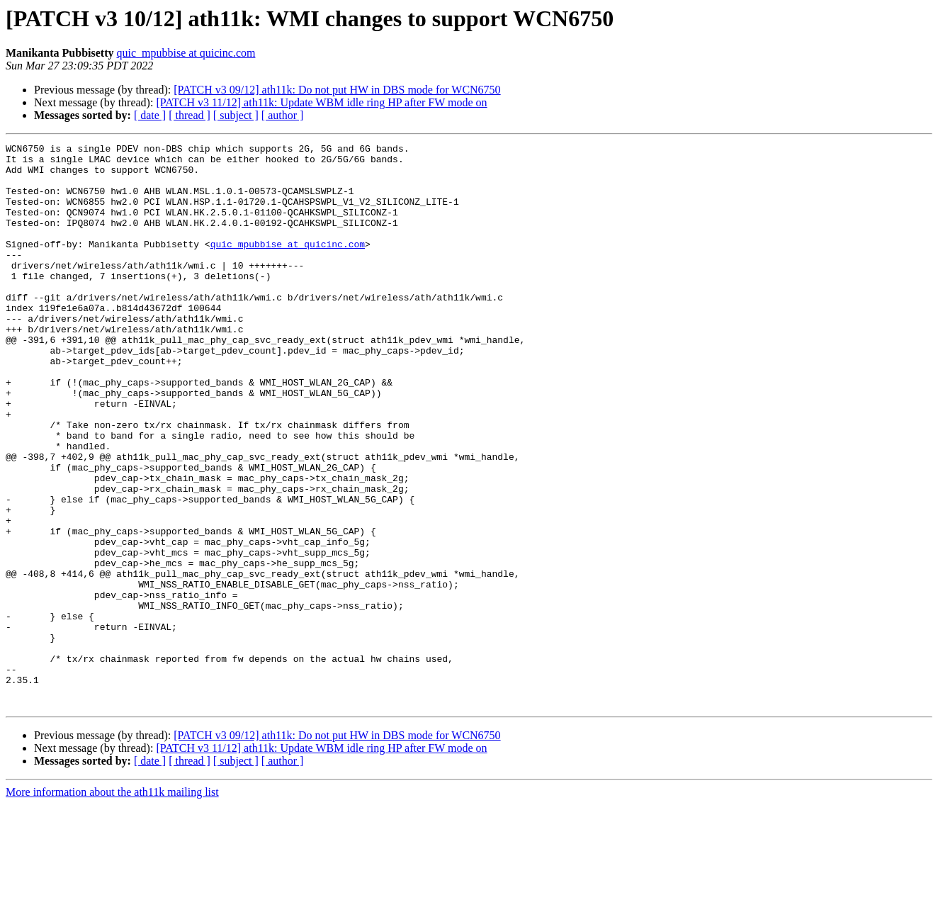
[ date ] (150, 115)
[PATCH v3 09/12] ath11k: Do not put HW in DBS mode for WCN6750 (337, 90)
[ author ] (282, 115)
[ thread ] (189, 115)
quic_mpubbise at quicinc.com (185, 53)
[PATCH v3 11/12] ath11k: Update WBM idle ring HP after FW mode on (321, 102)
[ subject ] (236, 115)
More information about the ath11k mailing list (112, 905)
